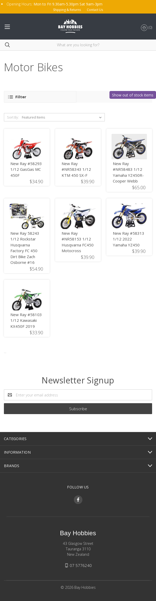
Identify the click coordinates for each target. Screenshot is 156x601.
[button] (40, 97)
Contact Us (95, 10)
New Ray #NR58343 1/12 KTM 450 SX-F (76, 169)
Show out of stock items (132, 95)
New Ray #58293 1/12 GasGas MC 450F (26, 169)
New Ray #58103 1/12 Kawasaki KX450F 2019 (26, 320)
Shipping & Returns (67, 10)
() (146, 28)
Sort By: (13, 117)
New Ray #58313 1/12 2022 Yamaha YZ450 (128, 239)
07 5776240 (81, 565)
